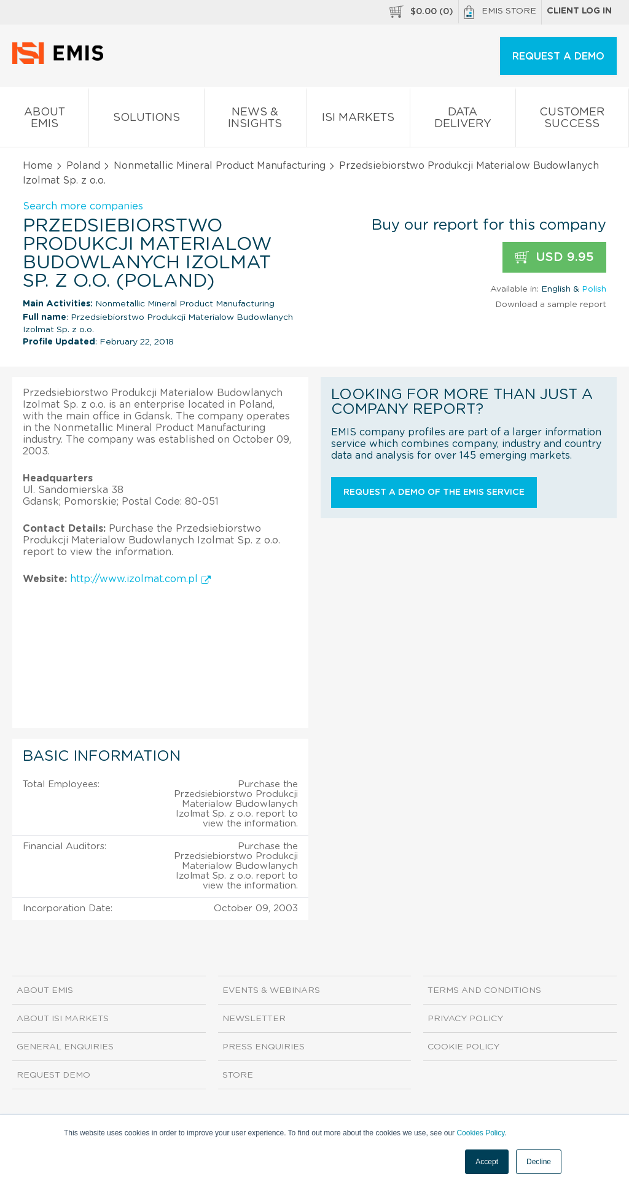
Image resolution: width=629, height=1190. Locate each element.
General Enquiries (65, 1047)
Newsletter (254, 1018)
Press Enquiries (263, 1047)
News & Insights (255, 120)
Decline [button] (538, 1161)
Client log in (579, 11)
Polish (594, 289)
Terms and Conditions (484, 990)
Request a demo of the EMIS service (434, 492)
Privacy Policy (465, 1018)
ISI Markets (358, 120)
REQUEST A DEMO (558, 56)
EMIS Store (500, 12)
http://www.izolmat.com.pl (140, 579)
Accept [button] (486, 1161)
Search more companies (83, 206)
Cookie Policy (463, 1047)
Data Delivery (462, 120)
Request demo (53, 1075)
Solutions (146, 120)
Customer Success (572, 120)
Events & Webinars (271, 990)
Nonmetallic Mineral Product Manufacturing (220, 166)
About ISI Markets (63, 1018)
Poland (83, 166)
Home (38, 166)
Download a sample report (550, 304)
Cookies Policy (480, 1133)
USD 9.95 (554, 257)
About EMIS (44, 120)
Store (237, 1075)
